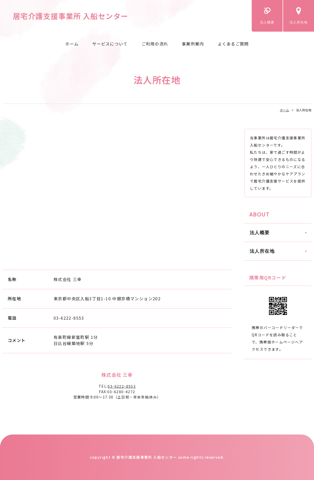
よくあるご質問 (233, 44)
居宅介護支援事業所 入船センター (70, 16)
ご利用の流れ (155, 44)
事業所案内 (193, 44)
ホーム (71, 44)
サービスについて (110, 44)
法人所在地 (299, 22)
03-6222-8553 (122, 386)
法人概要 (267, 22)
